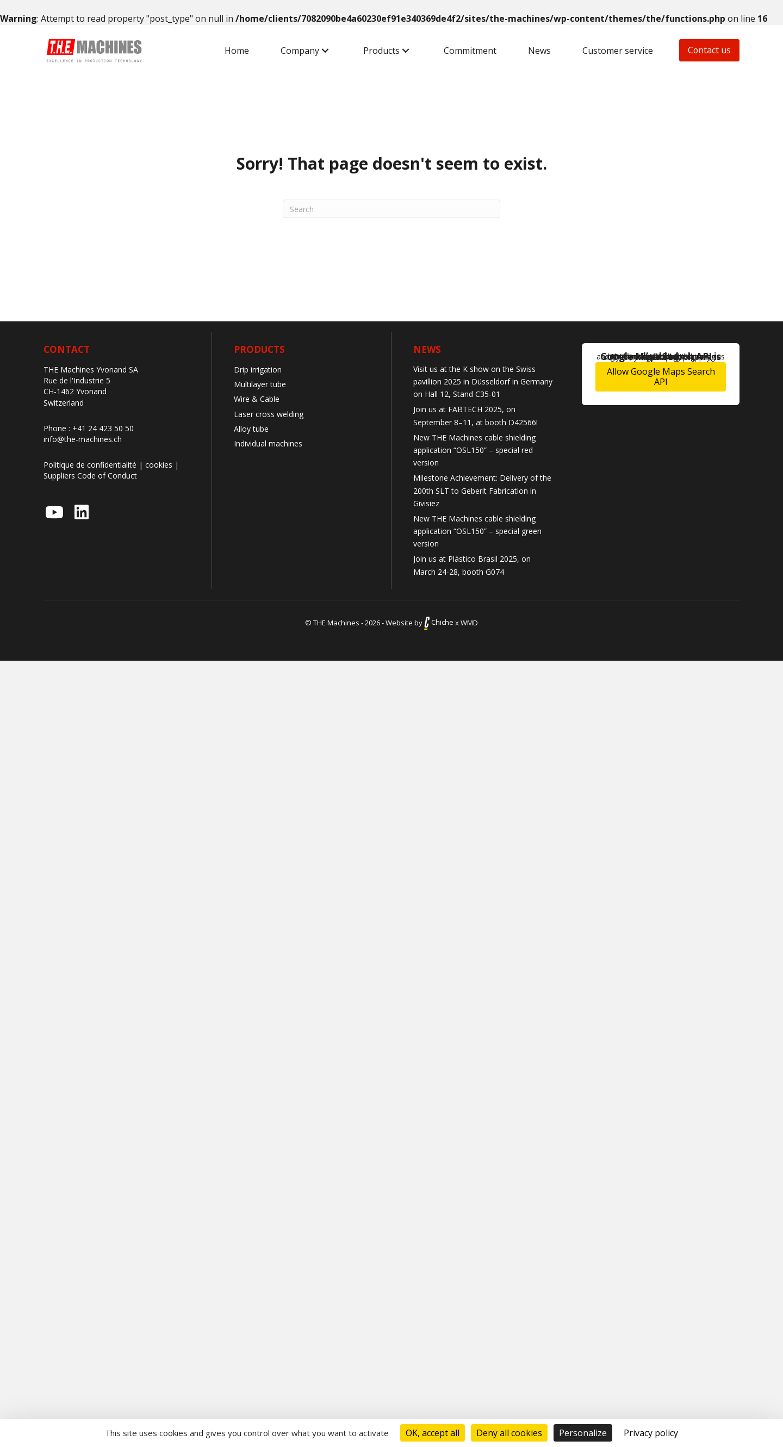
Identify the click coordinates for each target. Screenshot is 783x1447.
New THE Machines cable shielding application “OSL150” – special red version (474, 450)
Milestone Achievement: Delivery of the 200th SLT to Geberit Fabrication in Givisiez (482, 490)
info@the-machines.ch (83, 439)
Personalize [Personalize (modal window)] (583, 1433)
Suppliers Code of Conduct (90, 475)
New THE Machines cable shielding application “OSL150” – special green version (477, 531)
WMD (469, 622)
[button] (325, 51)
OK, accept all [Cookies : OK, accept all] (432, 1433)
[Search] (391, 209)
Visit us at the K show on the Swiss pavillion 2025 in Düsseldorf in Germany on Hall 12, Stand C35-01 (482, 381)
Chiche (438, 622)
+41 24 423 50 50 (103, 428)
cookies (158, 464)
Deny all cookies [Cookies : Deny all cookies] (509, 1433)
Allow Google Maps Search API (661, 376)
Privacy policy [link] (651, 1433)
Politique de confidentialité (90, 464)
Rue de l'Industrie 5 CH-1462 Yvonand (77, 385)
